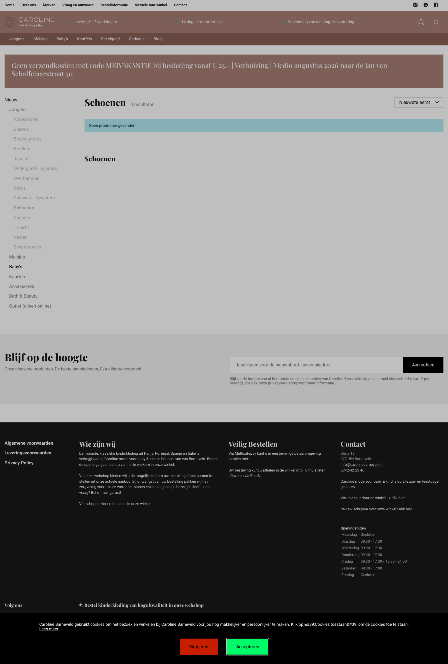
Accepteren (247, 646)
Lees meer (48, 629)
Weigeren (198, 646)
